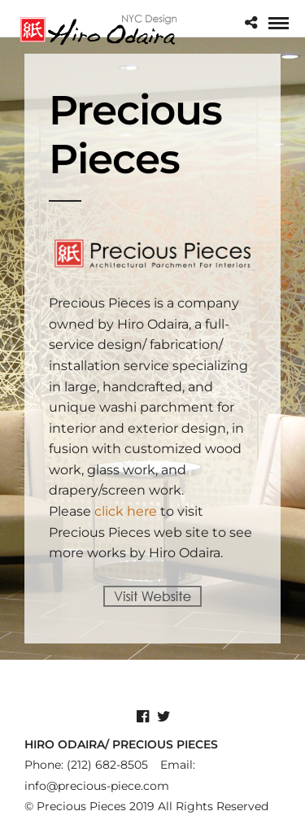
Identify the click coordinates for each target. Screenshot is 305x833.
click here (125, 511)
